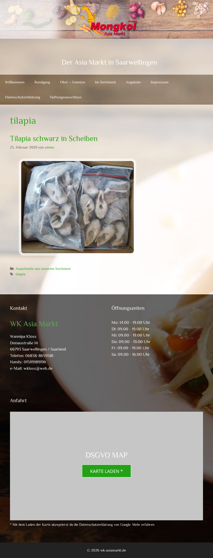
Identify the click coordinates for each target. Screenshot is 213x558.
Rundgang (42, 82)
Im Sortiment (105, 82)
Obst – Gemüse (72, 82)
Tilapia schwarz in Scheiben (54, 138)
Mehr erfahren (143, 525)
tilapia (20, 274)
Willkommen (14, 82)
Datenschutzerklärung (22, 97)
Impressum (159, 82)
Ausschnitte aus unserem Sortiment (43, 269)
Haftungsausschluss (66, 97)
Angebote (133, 82)
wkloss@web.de (38, 368)
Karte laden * (106, 471)
